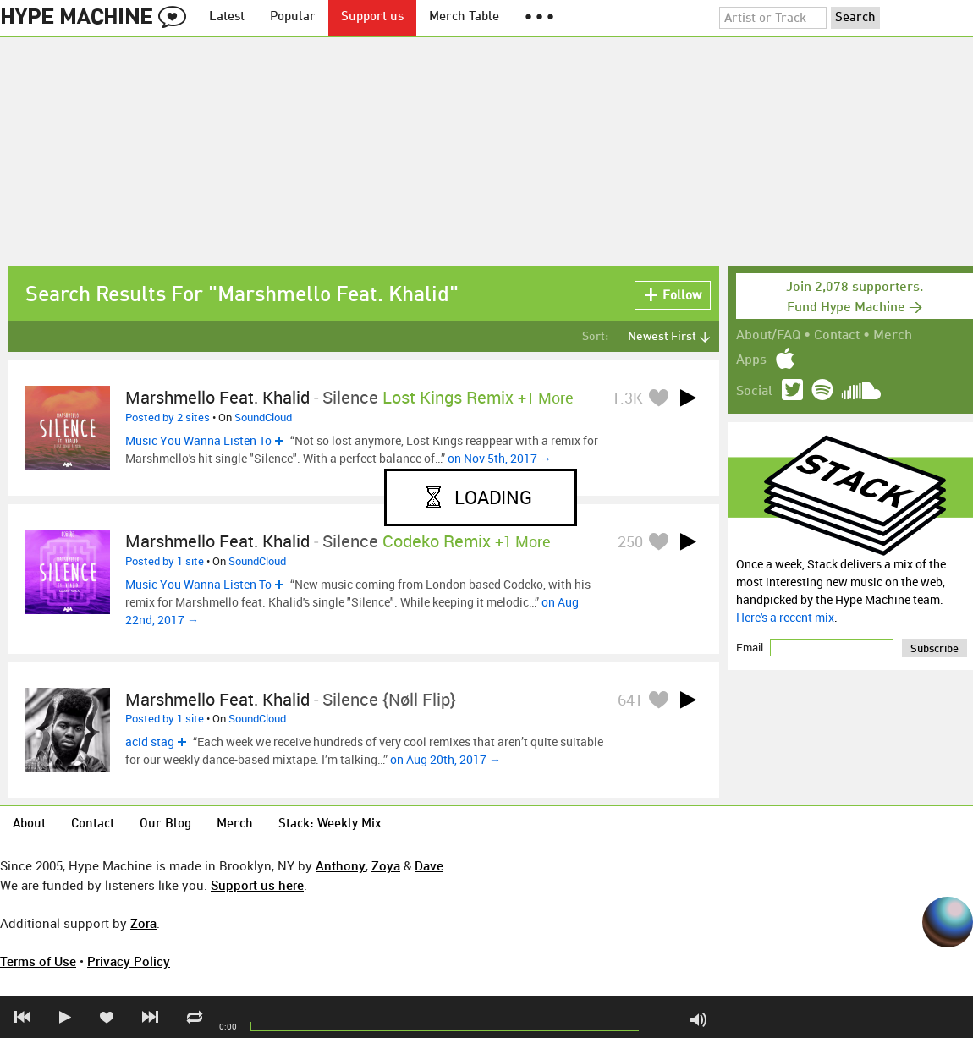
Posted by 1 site (164, 560)
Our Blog (165, 824)
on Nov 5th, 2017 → (500, 458)
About (29, 824)
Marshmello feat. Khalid (217, 397)
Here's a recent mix (785, 617)
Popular (293, 17)
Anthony (341, 865)
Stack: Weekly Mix (330, 824)
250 (630, 541)
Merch (892, 336)
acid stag (149, 741)
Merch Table (464, 17)
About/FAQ (768, 336)
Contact (837, 336)
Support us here (257, 884)
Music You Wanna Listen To (198, 440)
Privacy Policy (128, 961)
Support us (372, 17)
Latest (227, 17)
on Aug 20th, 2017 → (445, 759)
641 (630, 699)
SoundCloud (263, 417)
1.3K (627, 397)
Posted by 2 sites (167, 417)
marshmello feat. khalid (217, 699)
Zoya (385, 865)
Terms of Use (38, 961)
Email (751, 647)
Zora (143, 922)
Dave (429, 865)
